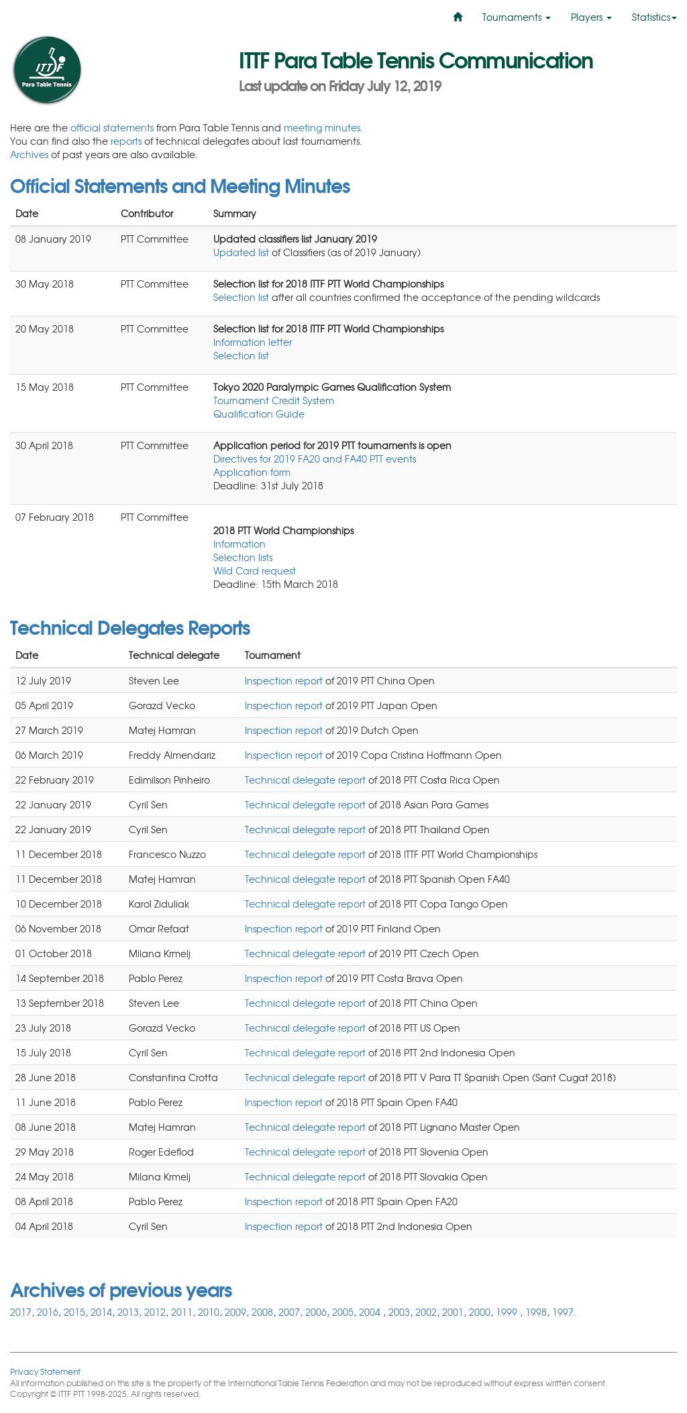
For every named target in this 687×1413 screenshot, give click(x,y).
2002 (426, 1311)
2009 (235, 1311)
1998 (536, 1311)
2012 (155, 1311)
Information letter (252, 342)
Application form (251, 472)
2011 (182, 1311)
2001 (453, 1311)
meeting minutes (322, 127)
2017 (21, 1311)
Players (591, 16)
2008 (262, 1311)
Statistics (654, 16)
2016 (47, 1311)
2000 (479, 1311)
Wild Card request (254, 570)
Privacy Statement (45, 1371)
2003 (399, 1311)
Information (239, 543)
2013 (128, 1311)
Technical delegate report (305, 779)
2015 (74, 1311)
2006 (316, 1311)
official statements (112, 127)
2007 (289, 1311)
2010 (208, 1311)
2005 (343, 1311)
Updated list (242, 252)
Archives (29, 154)
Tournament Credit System (273, 400)
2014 (101, 1311)
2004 (371, 1311)
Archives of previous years (120, 1288)
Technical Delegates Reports (130, 626)
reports (126, 140)
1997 (563, 1311)
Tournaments (516, 16)
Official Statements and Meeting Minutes (180, 184)
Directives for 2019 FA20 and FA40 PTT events (314, 458)
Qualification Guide (259, 413)
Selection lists (242, 557)
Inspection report (284, 680)
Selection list (241, 297)
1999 (508, 1311)
